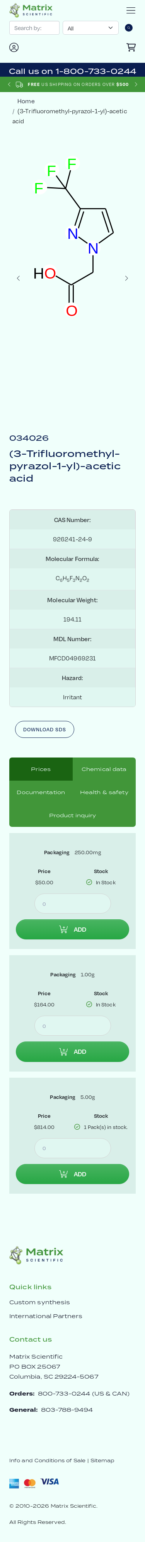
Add (72, 929)
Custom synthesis (39, 1302)
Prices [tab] (41, 769)
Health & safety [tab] (104, 792)
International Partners (46, 1316)
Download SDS (44, 729)
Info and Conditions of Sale (47, 1460)
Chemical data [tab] (104, 769)
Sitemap (102, 1460)
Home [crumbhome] (25, 101)
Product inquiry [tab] (72, 815)
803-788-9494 (67, 1409)
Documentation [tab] (41, 792)
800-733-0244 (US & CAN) (84, 1393)
